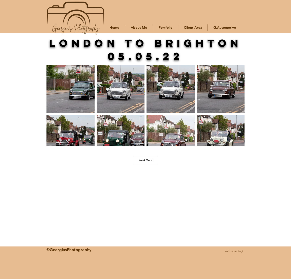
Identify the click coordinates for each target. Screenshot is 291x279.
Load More (145, 159)
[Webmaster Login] (235, 251)
